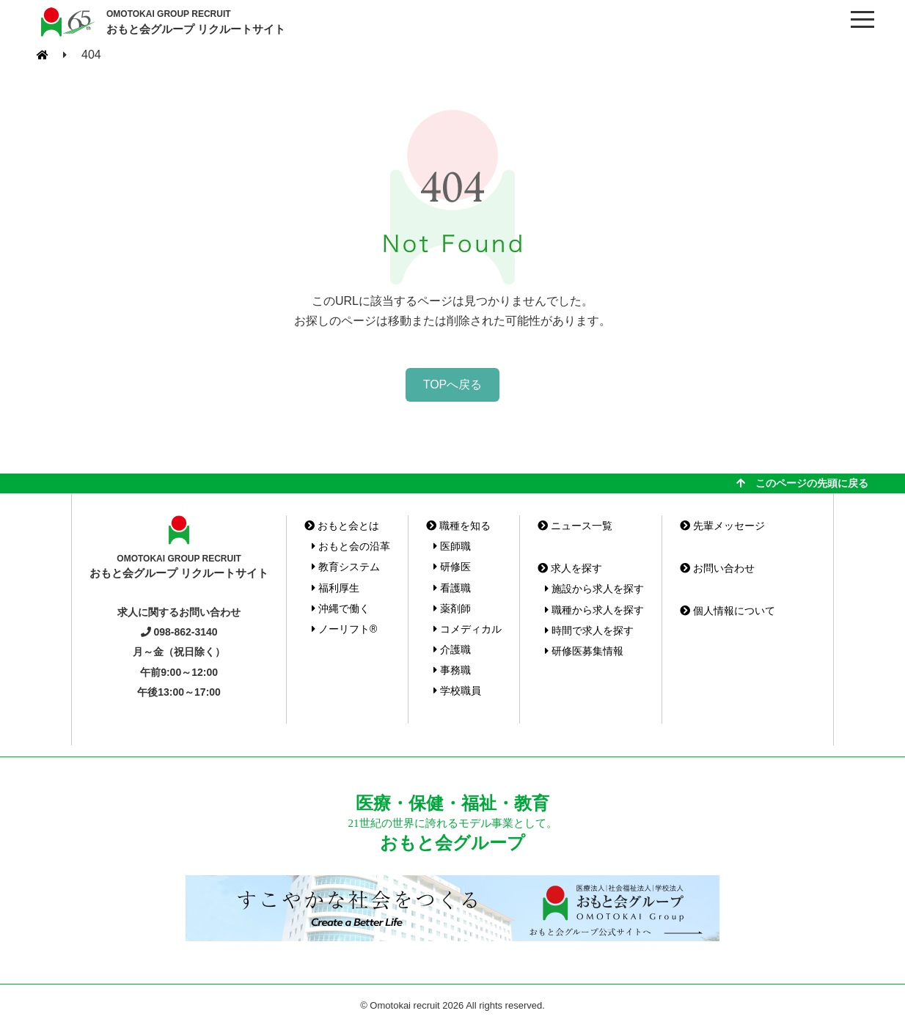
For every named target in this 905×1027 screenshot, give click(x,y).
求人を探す (570, 568)
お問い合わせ (717, 568)
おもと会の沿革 (351, 546)
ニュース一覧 (575, 525)
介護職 (452, 649)
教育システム (346, 567)
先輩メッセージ (722, 525)
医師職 (452, 546)
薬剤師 (452, 608)
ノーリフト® (344, 629)
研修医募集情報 (584, 651)
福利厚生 (335, 588)
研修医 (452, 567)
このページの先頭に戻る (802, 483)
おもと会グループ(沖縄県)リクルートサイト (66, 22)
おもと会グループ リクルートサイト (195, 21)
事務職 (452, 670)
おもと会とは (341, 525)
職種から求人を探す (594, 610)
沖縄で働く (341, 608)
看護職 (452, 588)
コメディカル (467, 629)
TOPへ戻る (453, 384)
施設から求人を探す (594, 589)
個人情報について (727, 610)
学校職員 (457, 690)
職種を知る (458, 525)
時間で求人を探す (589, 630)
